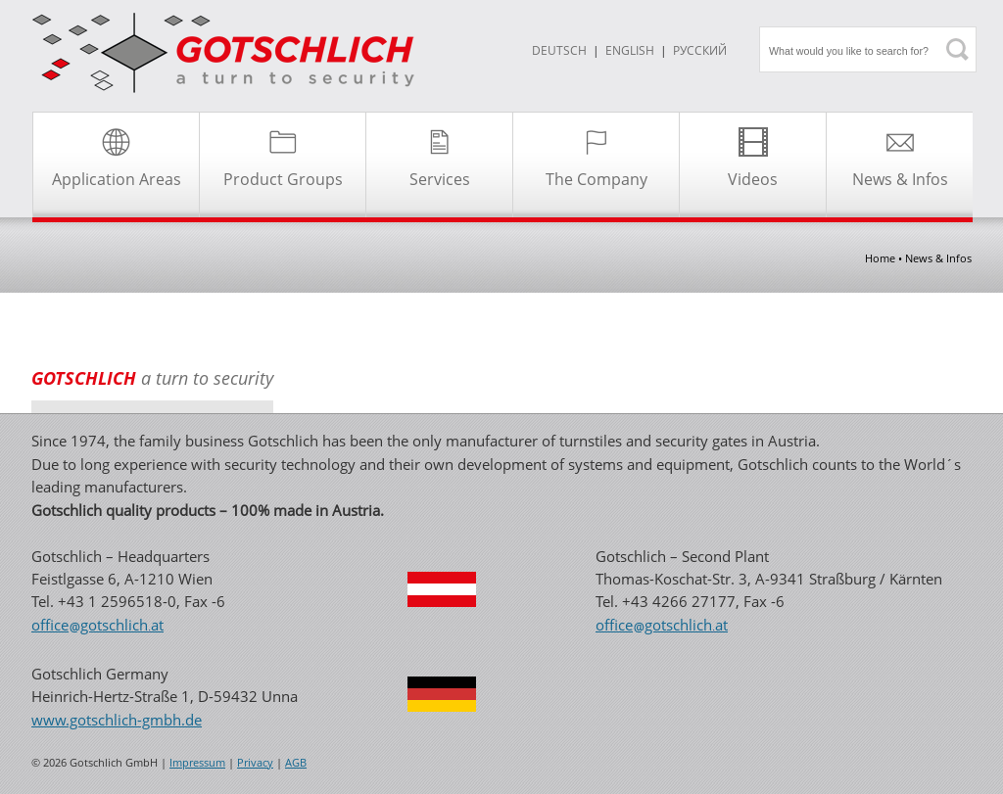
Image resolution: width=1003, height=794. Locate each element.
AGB (296, 763)
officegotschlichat (97, 624)
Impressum (197, 763)
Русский (700, 50)
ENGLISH (629, 50)
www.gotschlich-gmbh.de (116, 719)
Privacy (255, 763)
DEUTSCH (559, 50)
